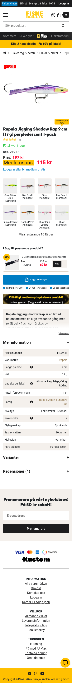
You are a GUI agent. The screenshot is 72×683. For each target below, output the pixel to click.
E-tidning (36, 644)
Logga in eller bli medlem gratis (24, 169)
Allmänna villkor (36, 616)
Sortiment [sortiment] (9, 36)
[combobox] (30, 25)
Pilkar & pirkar (48, 53)
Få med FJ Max (36, 648)
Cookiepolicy (36, 630)
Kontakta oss (36, 593)
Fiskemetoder (60, 36)
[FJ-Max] (42, 36)
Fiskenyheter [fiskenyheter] (9, 3)
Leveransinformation (36, 620)
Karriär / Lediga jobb (36, 602)
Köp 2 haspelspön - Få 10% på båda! (36, 44)
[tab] (36, 342)
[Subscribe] (36, 528)
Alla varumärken (36, 583)
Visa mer (64, 333)
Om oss (36, 588)
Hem (4, 53)
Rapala (63, 360)
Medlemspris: (19, 162)
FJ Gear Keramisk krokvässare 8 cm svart (43, 256)
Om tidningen (36, 658)
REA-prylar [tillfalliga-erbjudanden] (26, 36)
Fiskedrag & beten (23, 53)
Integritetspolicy (36, 625)
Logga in (64, 3)
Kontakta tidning (36, 653)
